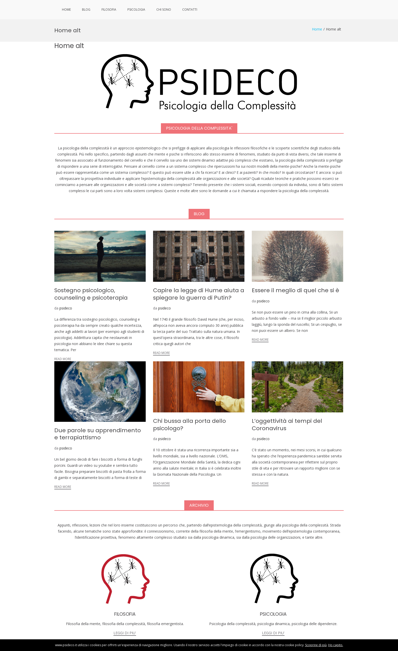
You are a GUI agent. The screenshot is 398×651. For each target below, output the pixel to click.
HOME (66, 9)
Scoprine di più (316, 645)
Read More (62, 340)
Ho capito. (335, 645)
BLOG (86, 9)
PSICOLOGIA (136, 9)
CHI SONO (163, 9)
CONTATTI (189, 9)
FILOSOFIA (109, 9)
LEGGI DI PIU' (124, 613)
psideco (65, 289)
